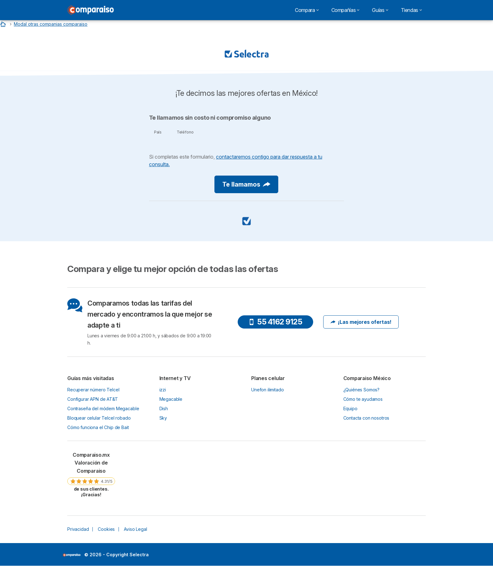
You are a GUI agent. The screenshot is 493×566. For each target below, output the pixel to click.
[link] (91, 474)
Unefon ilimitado (267, 389)
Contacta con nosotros (366, 418)
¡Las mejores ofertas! (360, 322)
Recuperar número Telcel (93, 389)
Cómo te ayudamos (363, 399)
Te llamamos (246, 184)
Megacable (171, 399)
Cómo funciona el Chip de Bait (98, 427)
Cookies (106, 529)
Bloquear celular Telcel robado (98, 418)
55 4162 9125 (275, 321)
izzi (162, 389)
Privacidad (78, 529)
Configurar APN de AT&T (92, 399)
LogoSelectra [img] (71, 555)
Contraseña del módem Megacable (103, 408)
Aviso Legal (135, 529)
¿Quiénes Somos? (361, 389)
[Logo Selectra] (90, 10)
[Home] (4, 24)
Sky (163, 418)
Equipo (350, 408)
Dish (163, 408)
